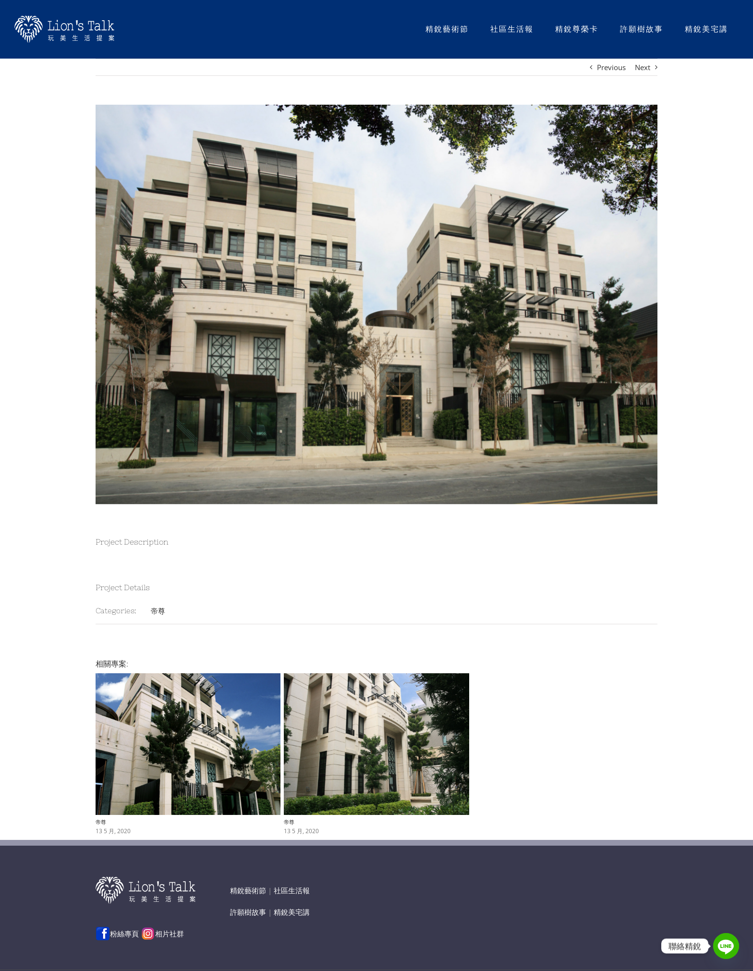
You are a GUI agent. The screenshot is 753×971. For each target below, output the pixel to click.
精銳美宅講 (292, 912)
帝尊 (158, 611)
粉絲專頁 (117, 933)
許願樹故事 (248, 912)
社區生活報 (292, 890)
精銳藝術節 (248, 890)
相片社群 (162, 933)
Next (642, 67)
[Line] (726, 946)
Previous (611, 67)
